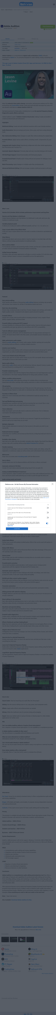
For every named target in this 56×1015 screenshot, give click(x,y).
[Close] (53, 484)
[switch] (47, 508)
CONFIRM (17, 528)
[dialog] (28, 507)
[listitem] (28, 505)
